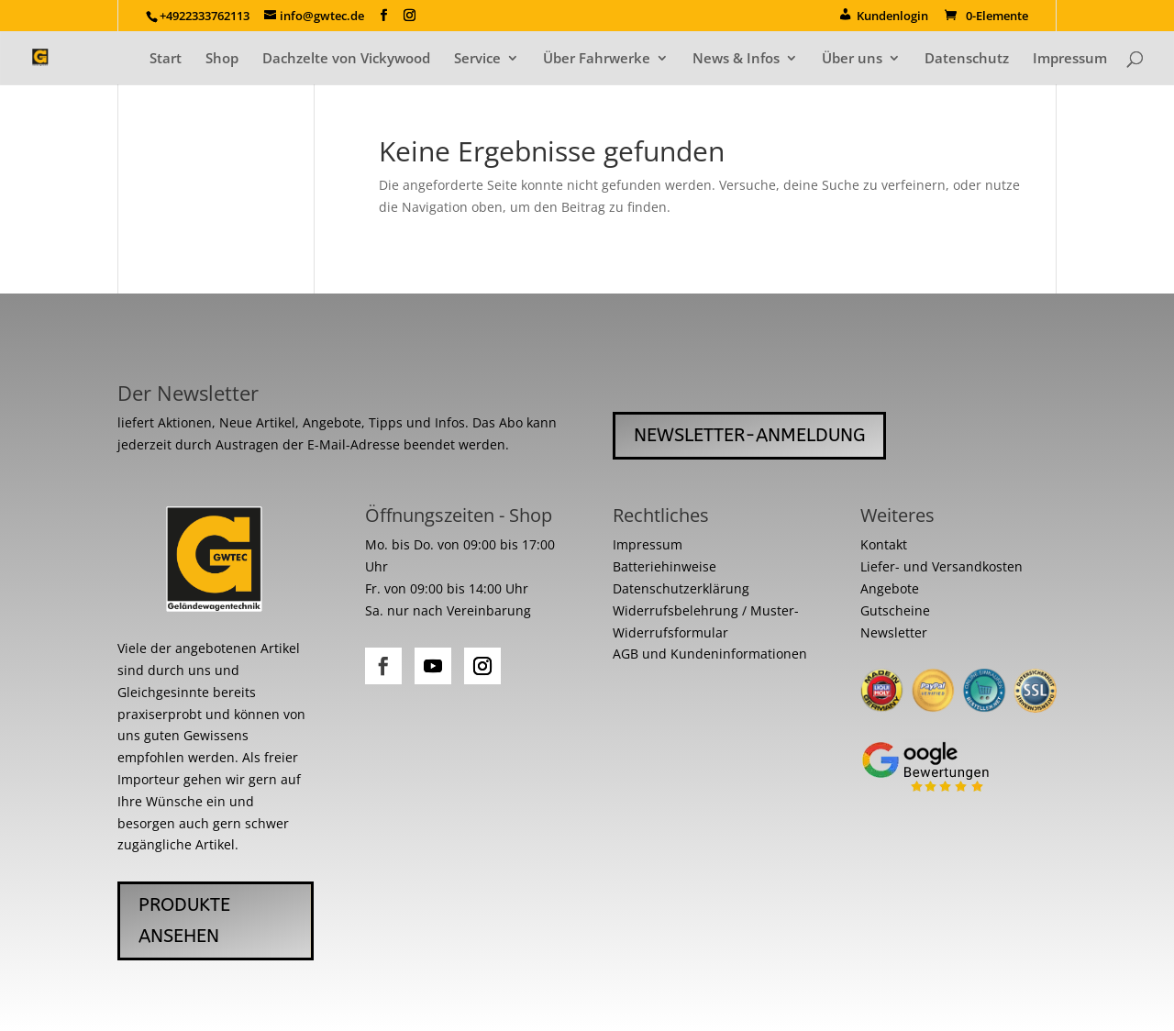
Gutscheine (895, 610)
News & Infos (736, 59)
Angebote (889, 588)
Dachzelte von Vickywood (346, 59)
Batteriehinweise (664, 566)
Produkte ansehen (184, 920)
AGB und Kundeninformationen (710, 653)
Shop (221, 59)
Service (477, 59)
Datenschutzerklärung (681, 588)
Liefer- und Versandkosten (941, 566)
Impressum (1070, 59)
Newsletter (893, 632)
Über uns (852, 59)
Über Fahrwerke (596, 59)
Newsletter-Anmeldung (749, 435)
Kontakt (883, 544)
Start (166, 59)
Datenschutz (967, 59)
